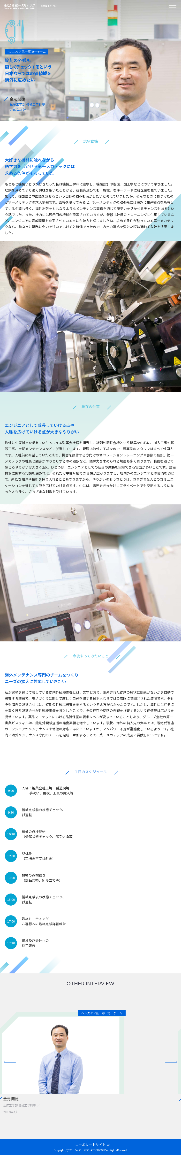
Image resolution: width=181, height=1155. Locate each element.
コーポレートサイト (90, 1144)
